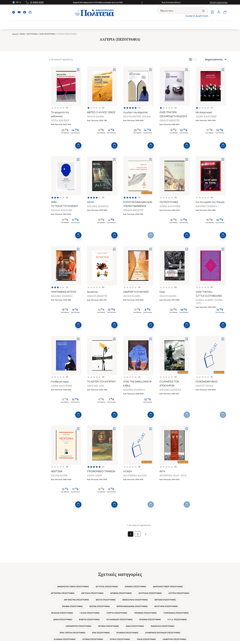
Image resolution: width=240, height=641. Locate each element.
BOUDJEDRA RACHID (135, 475)
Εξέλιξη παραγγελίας (219, 2)
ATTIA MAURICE (60, 120)
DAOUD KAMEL (95, 116)
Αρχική (15, 34)
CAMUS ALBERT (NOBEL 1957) (209, 301)
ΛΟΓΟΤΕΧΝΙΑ (32, 34)
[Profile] (219, 12)
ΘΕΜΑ (22, 34)
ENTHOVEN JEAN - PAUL (173, 475)
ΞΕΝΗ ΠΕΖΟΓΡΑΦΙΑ (47, 34)
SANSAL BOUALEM (61, 210)
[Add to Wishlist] (78, 69)
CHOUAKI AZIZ (95, 385)
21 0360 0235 (37, 2)
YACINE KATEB (59, 475)
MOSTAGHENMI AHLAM (137, 116)
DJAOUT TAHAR (204, 385)
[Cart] (225, 12)
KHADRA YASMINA (98, 206)
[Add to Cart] (78, 145)
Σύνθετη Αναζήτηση (196, 16)
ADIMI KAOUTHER (206, 116)
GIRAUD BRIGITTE (169, 120)
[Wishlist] (212, 12)
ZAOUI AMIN (94, 475)
